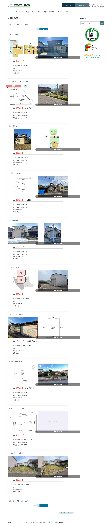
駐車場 (38, 12)
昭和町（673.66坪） (17, 408)
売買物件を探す (68, 5)
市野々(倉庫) (14, 267)
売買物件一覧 (19, 12)
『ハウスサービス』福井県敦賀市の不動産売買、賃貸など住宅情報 (34, 522)
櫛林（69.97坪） (16, 361)
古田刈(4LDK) (14, 220)
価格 (9, 25)
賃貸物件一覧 (29, 12)
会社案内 (60, 12)
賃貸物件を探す (82, 5)
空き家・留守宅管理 (49, 12)
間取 (17, 25)
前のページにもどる (66, 512)
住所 (21, 25)
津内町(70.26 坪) (16, 314)
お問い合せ (69, 12)
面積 (13, 25)
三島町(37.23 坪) (16, 453)
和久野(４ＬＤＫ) (16, 126)
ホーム (10, 12)
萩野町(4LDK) (14, 34)
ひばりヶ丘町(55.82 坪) (18, 81)
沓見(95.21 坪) (15, 173)
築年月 (26, 25)
